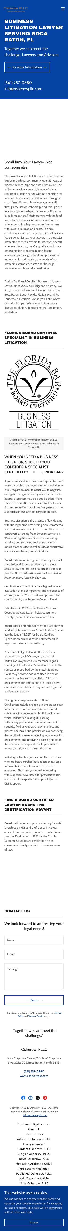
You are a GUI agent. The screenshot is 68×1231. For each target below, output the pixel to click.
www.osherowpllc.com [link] (34, 1076)
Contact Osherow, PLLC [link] (33, 1149)
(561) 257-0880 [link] (18, 82)
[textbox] (34, 940)
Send (34, 1000)
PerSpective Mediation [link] (34, 1168)
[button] (63, 8)
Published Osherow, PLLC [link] (34, 1173)
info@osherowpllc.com (35, 1115)
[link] (16, 8)
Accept (34, 1222)
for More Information (27, 67)
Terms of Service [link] (36, 1016)
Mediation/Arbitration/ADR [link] (34, 1163)
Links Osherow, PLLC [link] (34, 1183)
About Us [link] (33, 1129)
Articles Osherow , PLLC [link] (34, 1139)
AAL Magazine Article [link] (34, 1178)
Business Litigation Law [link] (34, 1124)
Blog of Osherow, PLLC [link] (34, 1154)
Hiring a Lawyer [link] (34, 1144)
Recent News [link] (34, 1134)
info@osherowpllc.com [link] (23, 88)
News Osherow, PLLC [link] (34, 1158)
